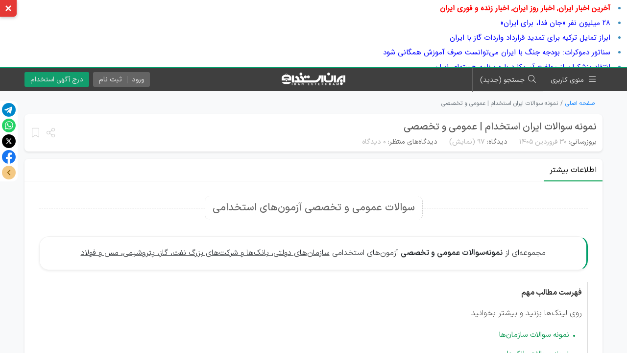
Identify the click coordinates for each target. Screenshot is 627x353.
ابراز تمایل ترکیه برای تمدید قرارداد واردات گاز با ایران (530, 38)
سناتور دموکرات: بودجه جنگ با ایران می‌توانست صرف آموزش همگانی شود (496, 52)
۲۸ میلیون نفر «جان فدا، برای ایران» (555, 23)
